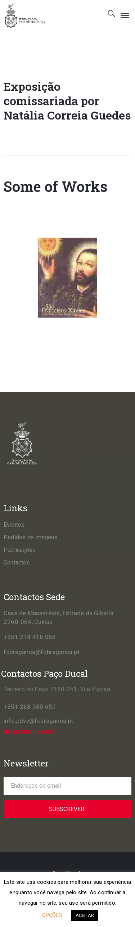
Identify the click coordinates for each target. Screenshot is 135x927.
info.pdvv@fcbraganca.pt (38, 720)
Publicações (20, 549)
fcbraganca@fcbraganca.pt (42, 652)
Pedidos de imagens (31, 537)
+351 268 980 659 (30, 706)
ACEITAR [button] (85, 915)
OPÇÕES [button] (52, 915)
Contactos (17, 562)
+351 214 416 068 (30, 636)
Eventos (14, 524)
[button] (28, 732)
